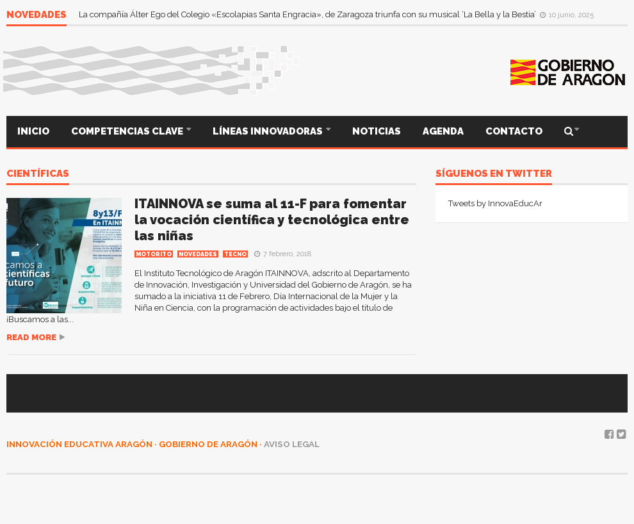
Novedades (198, 254)
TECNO (235, 254)
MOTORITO (154, 254)
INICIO (33, 131)
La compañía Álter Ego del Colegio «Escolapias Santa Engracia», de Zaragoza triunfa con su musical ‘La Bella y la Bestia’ (308, 14)
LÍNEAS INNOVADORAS (269, 131)
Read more (31, 337)
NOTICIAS (376, 131)
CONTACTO (513, 131)
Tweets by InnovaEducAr (495, 203)
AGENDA (443, 131)
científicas (37, 174)
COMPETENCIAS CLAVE (128, 131)
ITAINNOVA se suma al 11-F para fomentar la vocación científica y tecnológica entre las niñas (271, 219)
